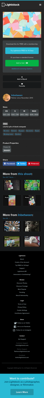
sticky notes (8, 134)
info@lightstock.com (22, 345)
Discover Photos (22, 283)
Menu (40, 5)
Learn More (22, 392)
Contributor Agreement (22, 313)
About (22, 259)
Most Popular (22, 289)
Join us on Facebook (23, 326)
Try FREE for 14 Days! (22, 265)
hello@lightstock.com (22, 357)
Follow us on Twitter (23, 323)
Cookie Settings (22, 310)
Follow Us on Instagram (23, 330)
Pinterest (33, 163)
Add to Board (22, 78)
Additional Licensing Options (22, 68)
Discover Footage (22, 286)
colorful (29, 131)
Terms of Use (22, 304)
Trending (22, 292)
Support (22, 268)
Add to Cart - (22, 63)
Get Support (22, 339)
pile (37, 131)
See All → (6, 218)
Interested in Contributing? (22, 274)
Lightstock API (22, 271)
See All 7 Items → (9, 177)
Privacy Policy (22, 307)
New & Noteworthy (22, 295)
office (18, 134)
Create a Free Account (22, 262)
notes (6, 131)
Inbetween (17, 95)
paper (21, 131)
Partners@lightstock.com (22, 351)
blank (13, 131)
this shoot (25, 174)
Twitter (21, 163)
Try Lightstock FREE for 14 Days (22, 50)
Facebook (9, 163)
